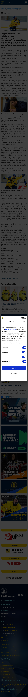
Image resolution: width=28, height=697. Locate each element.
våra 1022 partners (10, 329)
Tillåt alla (14, 368)
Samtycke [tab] (4, 321)
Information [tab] (12, 321)
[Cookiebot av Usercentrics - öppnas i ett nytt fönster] (20, 318)
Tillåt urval (14, 373)
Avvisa (14, 378)
